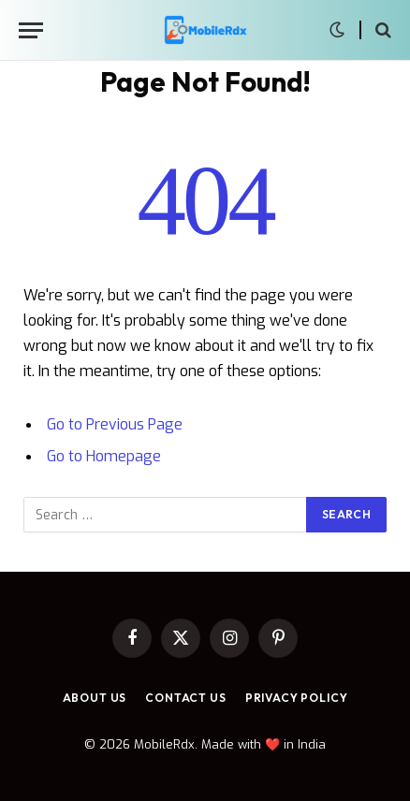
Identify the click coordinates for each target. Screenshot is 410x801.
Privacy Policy (296, 698)
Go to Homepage (104, 456)
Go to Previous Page (115, 424)
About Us (95, 698)
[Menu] (31, 30)
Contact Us (185, 698)
